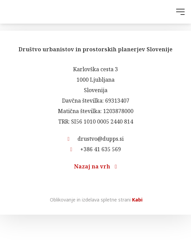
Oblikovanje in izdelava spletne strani (95, 199)
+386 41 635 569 (95, 149)
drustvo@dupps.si (96, 138)
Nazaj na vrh (95, 166)
